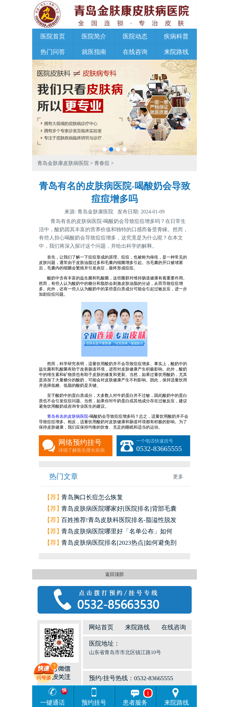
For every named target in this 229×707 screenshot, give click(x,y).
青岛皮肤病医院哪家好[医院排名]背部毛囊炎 (119, 509)
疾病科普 (176, 36)
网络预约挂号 (85, 445)
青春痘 (102, 163)
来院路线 (176, 52)
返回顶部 (114, 574)
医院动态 (135, 36)
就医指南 (94, 52)
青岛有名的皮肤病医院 (67, 416)
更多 (178, 476)
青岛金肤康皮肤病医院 (63, 163)
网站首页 (101, 627)
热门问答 (52, 52)
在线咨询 (135, 52)
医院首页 (52, 36)
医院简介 (94, 36)
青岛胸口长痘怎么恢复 (92, 497)
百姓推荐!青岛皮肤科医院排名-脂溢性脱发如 (119, 521)
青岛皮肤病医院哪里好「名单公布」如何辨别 (116, 532)
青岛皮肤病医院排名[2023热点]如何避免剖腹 (119, 543)
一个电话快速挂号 (163, 445)
